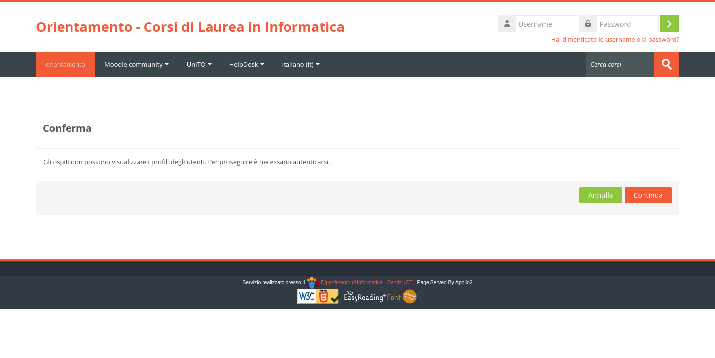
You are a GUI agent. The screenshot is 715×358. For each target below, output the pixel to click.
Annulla (600, 195)
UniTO (199, 64)
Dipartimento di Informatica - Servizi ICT (359, 282)
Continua (648, 195)
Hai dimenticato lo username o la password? (615, 39)
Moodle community (136, 64)
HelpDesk (246, 64)
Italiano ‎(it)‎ (301, 64)
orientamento (65, 64)
